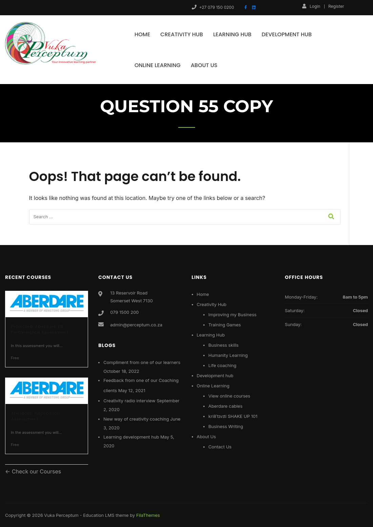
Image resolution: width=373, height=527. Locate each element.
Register (336, 6)
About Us (204, 65)
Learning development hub (131, 437)
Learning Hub (232, 34)
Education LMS (98, 515)
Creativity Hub (181, 34)
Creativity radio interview (129, 400)
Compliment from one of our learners (141, 362)
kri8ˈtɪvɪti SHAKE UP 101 (232, 416)
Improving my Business (232, 314)
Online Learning (157, 65)
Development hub (287, 34)
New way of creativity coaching (136, 419)
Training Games (224, 324)
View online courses (229, 396)
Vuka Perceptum (61, 515)
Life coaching (222, 365)
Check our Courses (35, 471)
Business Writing (225, 426)
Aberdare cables (225, 406)
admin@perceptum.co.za (136, 324)
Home (142, 34)
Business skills (223, 345)
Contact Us (219, 446)
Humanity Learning (228, 355)
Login (311, 6)
